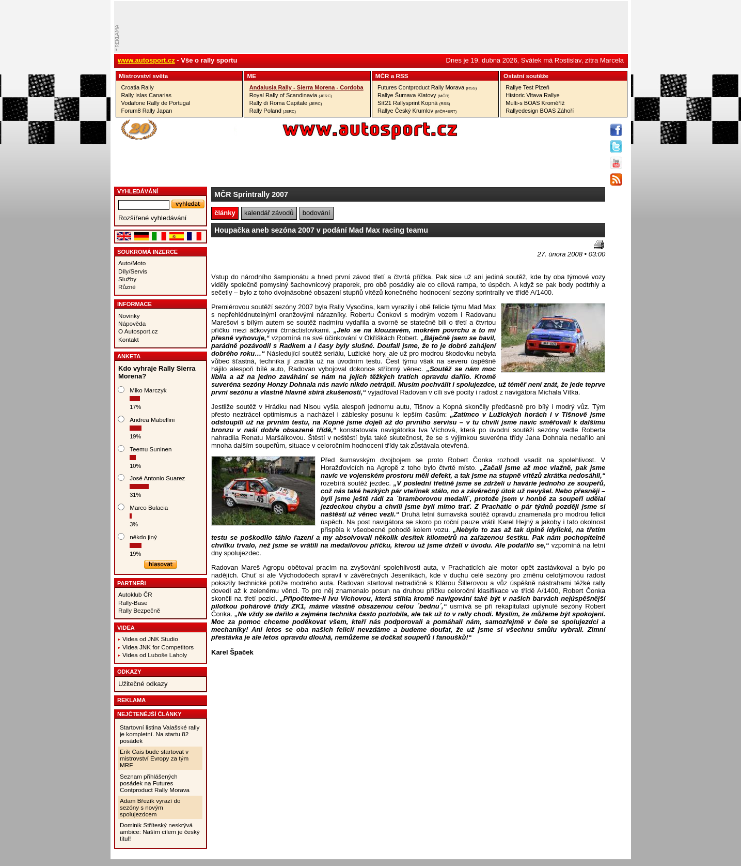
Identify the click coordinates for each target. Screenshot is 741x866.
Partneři (131, 583)
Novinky (129, 315)
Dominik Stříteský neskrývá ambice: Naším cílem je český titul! (160, 832)
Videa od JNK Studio (150, 638)
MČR (382, 75)
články (224, 213)
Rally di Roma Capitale (285, 103)
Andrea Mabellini (152, 419)
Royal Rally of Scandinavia (290, 95)
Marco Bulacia (149, 507)
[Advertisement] (271, 255)
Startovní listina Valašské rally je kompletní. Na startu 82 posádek (159, 734)
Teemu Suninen (150, 449)
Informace (134, 304)
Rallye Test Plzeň (527, 87)
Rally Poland (272, 111)
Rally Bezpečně (139, 610)
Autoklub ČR (135, 594)
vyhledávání (137, 191)
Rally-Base (133, 602)
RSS (402, 75)
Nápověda (132, 323)
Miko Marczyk (148, 390)
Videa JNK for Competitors (158, 647)
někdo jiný (143, 537)
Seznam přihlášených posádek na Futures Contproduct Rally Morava (155, 783)
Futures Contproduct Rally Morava (427, 87)
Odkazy (129, 672)
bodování (316, 213)
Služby (127, 279)
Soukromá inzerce (147, 252)
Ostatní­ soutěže (525, 75)
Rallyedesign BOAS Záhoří (540, 111)
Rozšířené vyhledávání (152, 218)
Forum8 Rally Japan (146, 111)
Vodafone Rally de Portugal (156, 103)
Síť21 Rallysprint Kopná (413, 103)
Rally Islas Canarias (146, 95)
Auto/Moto (132, 263)
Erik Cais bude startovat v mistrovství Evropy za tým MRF (154, 758)
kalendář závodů (268, 213)
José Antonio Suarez (157, 478)
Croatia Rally (137, 87)
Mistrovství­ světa (143, 75)
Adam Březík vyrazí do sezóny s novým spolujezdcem (150, 807)
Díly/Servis (132, 271)
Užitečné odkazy (142, 684)
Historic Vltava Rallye (532, 95)
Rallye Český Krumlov (417, 111)
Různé (127, 286)
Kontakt (128, 339)
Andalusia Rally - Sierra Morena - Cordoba (306, 87)
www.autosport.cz (146, 60)
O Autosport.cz (138, 331)
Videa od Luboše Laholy (154, 654)
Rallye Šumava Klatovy (413, 95)
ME (252, 75)
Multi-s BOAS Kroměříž (535, 103)
